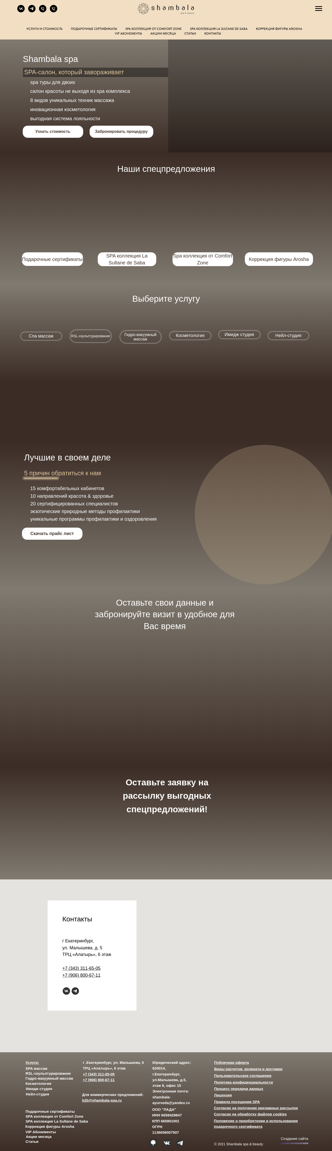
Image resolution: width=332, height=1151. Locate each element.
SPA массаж (36, 1068)
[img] (278, 224)
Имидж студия (39, 1089)
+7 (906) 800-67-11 (81, 975)
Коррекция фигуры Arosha (279, 29)
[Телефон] (42, 11)
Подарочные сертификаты (94, 29)
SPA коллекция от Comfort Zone (153, 29)
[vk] (21, 11)
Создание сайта (294, 1138)
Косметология (38, 1083)
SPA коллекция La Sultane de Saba (219, 29)
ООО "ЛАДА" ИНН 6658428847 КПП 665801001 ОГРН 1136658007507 (167, 1120)
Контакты (212, 33)
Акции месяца (163, 33)
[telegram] (32, 11)
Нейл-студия (37, 1094)
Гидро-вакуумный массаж (49, 1078)
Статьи (190, 33)
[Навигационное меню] (318, 8)
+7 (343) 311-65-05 (81, 968)
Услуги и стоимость (44, 29)
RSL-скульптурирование (48, 1073)
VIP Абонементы (128, 33)
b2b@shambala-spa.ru (102, 1100)
